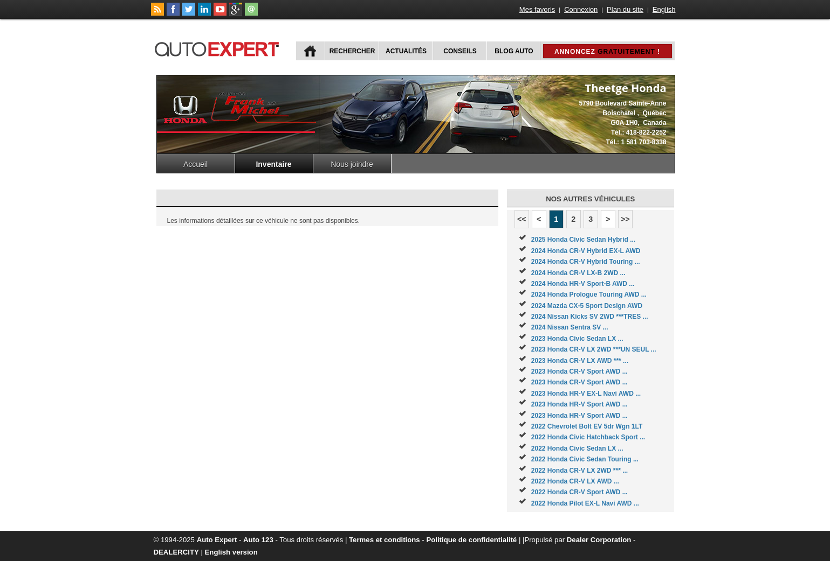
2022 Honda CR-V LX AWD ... (575, 481)
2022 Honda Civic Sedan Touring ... (585, 459)
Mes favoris (537, 9)
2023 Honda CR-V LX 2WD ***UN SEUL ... (593, 349)
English (664, 9)
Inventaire (273, 164)
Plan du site (625, 9)
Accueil (195, 164)
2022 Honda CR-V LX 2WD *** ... (579, 470)
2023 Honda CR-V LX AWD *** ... (579, 360)
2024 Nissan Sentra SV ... (569, 327)
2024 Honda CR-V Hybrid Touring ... (585, 261)
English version (231, 552)
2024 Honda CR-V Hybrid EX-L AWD (586, 251)
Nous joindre (352, 164)
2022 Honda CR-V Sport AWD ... (579, 492)
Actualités (406, 51)
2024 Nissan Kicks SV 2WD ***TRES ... (589, 316)
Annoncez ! (607, 51)
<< (521, 219)
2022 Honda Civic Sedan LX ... (577, 448)
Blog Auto (514, 51)
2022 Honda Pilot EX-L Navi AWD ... (585, 503)
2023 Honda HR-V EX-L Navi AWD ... (586, 393)
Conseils (459, 51)
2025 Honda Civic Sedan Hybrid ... (583, 239)
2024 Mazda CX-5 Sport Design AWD (586, 306)
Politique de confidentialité (471, 540)
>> (625, 219)
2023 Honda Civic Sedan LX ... (577, 338)
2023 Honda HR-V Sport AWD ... (579, 404)
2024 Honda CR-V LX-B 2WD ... (578, 273)
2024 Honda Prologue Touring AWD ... (589, 294)
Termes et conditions (384, 540)
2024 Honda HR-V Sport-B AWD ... (583, 283)
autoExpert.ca (219, 47)
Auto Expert (217, 540)
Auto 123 (258, 540)
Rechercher (352, 51)
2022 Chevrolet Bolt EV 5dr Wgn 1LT (586, 426)
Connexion (581, 9)
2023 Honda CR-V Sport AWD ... (579, 371)
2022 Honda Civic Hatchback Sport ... (588, 437)
